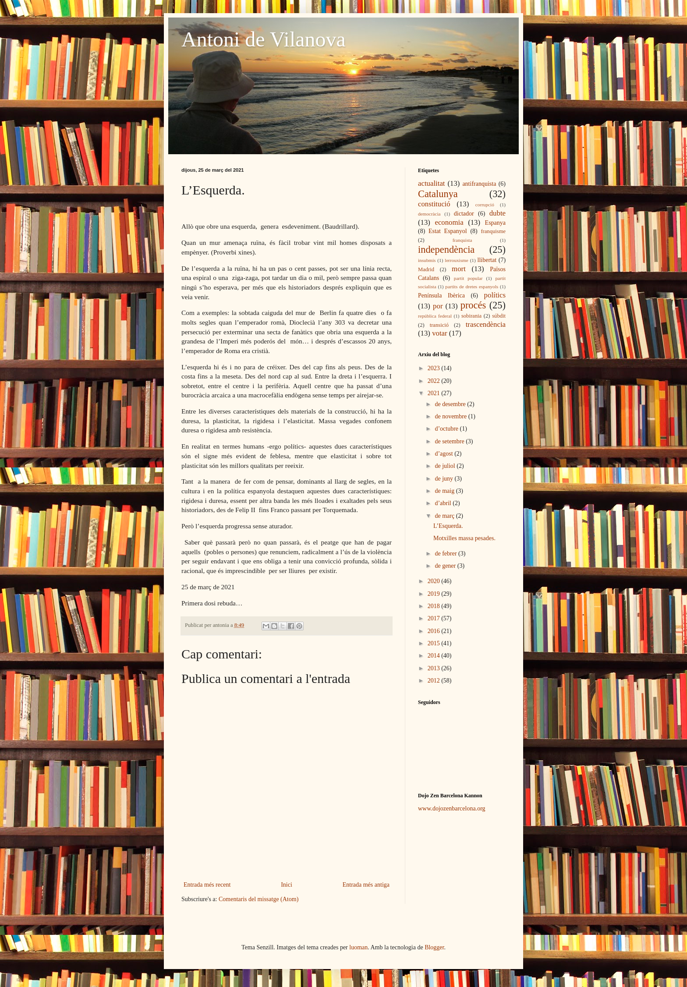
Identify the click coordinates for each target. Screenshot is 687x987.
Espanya (495, 222)
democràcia (429, 213)
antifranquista (479, 183)
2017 (435, 618)
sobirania (471, 316)
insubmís (427, 260)
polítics (495, 295)
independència (446, 249)
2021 (435, 393)
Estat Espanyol (447, 231)
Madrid (426, 269)
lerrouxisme (456, 260)
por (438, 306)
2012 (435, 680)
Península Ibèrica (441, 295)
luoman (358, 947)
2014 (435, 655)
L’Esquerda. (448, 526)
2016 (435, 631)
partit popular (468, 278)
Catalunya (438, 193)
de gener (446, 565)
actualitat (431, 183)
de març (445, 516)
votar (439, 333)
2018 (435, 606)
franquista (462, 240)
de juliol (446, 466)
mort (459, 269)
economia (449, 222)
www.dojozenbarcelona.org (451, 808)
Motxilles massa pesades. (464, 538)
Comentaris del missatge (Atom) (258, 899)
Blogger (434, 947)
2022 (435, 381)
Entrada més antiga (366, 884)
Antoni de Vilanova (263, 39)
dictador (464, 213)
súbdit (499, 316)
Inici (286, 884)
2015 (435, 643)
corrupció (484, 204)
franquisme (493, 231)
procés (473, 305)
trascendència (486, 324)
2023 (435, 368)
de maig (445, 491)
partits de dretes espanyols (471, 286)
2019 (435, 594)
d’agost (444, 453)
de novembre (451, 416)
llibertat (487, 260)
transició (439, 325)
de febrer (446, 553)
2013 (435, 668)
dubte (497, 213)
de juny (444, 478)
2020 (435, 581)
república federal (435, 315)
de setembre (450, 441)
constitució (434, 204)
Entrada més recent (207, 884)
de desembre (451, 404)
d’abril (444, 503)
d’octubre (447, 428)
